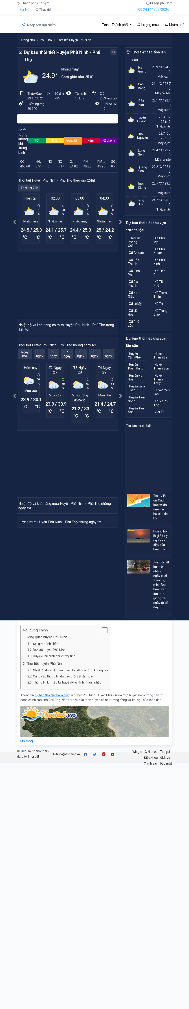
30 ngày (108, 403)
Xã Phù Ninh (159, 262)
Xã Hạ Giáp (132, 294)
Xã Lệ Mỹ (135, 304)
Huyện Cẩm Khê (134, 355)
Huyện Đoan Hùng (135, 366)
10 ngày (80, 403)
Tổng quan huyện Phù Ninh (46, 694)
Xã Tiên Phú (159, 283)
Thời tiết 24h (29, 188)
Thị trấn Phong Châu (134, 242)
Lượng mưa (148, 25)
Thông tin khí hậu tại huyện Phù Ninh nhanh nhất (67, 739)
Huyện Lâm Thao (136, 388)
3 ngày (39, 403)
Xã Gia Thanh (133, 283)
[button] (14, 222)
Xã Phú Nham (159, 251)
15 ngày (94, 403)
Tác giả (165, 808)
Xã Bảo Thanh (133, 262)
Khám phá (174, 25)
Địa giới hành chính (46, 700)
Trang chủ (28, 40)
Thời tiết (33, 813)
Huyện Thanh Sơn (161, 366)
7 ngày (67, 403)
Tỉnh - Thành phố (115, 25)
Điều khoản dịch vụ (157, 814)
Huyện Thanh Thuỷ (158, 379)
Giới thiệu (151, 808)
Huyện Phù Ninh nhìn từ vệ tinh (54, 712)
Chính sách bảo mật (158, 820)
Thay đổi (43, 9)
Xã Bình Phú (134, 273)
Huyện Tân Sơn (136, 410)
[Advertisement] (67, 285)
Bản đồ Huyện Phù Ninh (49, 706)
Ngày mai (25, 403)
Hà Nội (25, 9)
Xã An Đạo (136, 253)
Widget (137, 808)
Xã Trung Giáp (160, 312)
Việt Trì (159, 412)
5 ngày (53, 403)
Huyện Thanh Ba (160, 355)
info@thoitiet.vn (66, 811)
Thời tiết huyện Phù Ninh (45, 720)
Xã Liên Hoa (133, 312)
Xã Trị (159, 304)
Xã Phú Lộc (133, 323)
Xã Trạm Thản (160, 294)
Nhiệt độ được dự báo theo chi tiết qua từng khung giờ (70, 727)
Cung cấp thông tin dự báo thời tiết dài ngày (63, 733)
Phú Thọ (46, 40)
